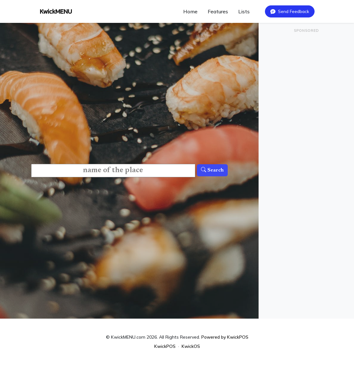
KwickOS (191, 346)
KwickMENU (56, 11)
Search (212, 170)
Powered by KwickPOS (224, 337)
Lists (244, 11)
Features (218, 11)
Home (190, 11)
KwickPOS (165, 346)
